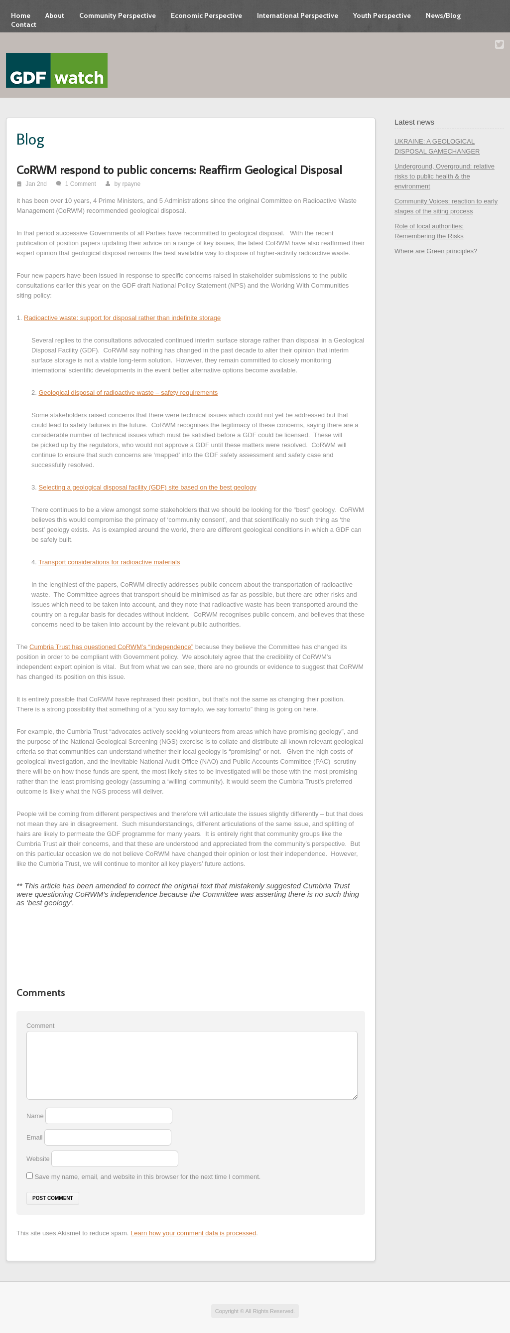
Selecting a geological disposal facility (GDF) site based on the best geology (147, 487)
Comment (40, 1025)
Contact (23, 24)
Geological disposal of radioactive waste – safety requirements (128, 392)
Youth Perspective (382, 15)
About (54, 15)
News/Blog (443, 15)
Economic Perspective (206, 15)
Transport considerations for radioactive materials (109, 562)
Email (35, 1137)
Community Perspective (117, 15)
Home (20, 15)
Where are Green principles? (435, 251)
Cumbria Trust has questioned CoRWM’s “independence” (111, 647)
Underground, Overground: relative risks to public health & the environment (444, 176)
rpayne (131, 183)
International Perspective (297, 15)
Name (35, 1116)
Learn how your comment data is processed (193, 1233)
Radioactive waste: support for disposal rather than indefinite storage (122, 318)
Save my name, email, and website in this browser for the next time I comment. (148, 1176)
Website (38, 1159)
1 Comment (80, 183)
